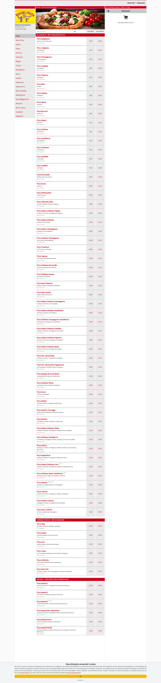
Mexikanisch (20, 95)
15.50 (100, 526)
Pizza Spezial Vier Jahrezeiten (48, 610)
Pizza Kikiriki (41, 401)
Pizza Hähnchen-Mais (45, 202)
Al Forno (19, 53)
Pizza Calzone (42, 491)
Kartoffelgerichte (22, 99)
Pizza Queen (41, 533)
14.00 (100, 494)
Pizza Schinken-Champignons (48, 238)
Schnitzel (19, 57)
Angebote (19, 116)
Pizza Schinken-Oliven (45, 383)
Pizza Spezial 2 (42, 592)
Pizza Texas (41, 551)
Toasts (18, 65)
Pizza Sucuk (41, 184)
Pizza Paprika (42, 93)
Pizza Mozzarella (43, 174)
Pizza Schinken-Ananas (45, 274)
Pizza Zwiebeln (42, 66)
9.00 (90, 41)
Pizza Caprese (42, 256)
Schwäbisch (20, 70)
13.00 (91, 585)
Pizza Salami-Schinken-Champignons (51, 301)
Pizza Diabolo (42, 482)
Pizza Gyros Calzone (44, 509)
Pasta (18, 48)
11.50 (100, 186)
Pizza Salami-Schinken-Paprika (48, 211)
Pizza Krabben (42, 165)
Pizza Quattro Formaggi (46, 410)
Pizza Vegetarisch (43, 455)
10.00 (91, 186)
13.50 (91, 526)
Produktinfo (40, 43)
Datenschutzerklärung (74, 673)
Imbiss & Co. (20, 86)
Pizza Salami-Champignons (47, 229)
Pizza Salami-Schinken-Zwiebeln (49, 328)
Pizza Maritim (42, 419)
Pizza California (43, 560)
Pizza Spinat (41, 102)
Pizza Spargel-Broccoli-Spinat (48, 374)
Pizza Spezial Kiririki (44, 628)
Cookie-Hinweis (24, 673)
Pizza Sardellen (42, 156)
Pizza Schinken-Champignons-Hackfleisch (53, 319)
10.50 (100, 41)
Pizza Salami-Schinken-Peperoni (49, 337)
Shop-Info (131, 3)
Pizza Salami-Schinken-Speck (48, 347)
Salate (18, 44)
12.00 (91, 494)
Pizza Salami (41, 120)
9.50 (90, 123)
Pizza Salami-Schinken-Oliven (48, 428)
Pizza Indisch (42, 445)
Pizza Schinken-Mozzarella (47, 265)
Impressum (141, 3)
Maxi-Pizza (20, 40)
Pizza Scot (41, 542)
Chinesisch (20, 82)
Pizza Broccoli (42, 111)
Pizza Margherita (43, 39)
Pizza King (41, 524)
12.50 (100, 412)
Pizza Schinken (42, 129)
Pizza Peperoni (42, 75)
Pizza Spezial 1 (42, 583)
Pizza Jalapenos (43, 48)
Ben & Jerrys (20, 107)
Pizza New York (43, 569)
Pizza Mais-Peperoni (44, 283)
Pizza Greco (41, 392)
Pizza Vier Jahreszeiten (45, 356)
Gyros (18, 74)
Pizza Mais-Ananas (44, 292)
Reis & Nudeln (21, 91)
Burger (18, 61)
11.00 (100, 123)
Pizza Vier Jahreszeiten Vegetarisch (50, 365)
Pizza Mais (41, 84)
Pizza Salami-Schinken (45, 220)
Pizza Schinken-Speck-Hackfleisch (50, 473)
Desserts (19, 103)
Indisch (18, 78)
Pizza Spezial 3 (42, 601)
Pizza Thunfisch (43, 147)
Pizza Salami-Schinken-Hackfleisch (50, 310)
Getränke (19, 112)
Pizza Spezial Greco (44, 619)
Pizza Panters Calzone (45, 500)
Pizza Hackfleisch (43, 138)
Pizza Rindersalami (44, 193)
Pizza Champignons (44, 57)
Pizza (18, 36)
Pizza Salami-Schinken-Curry (47, 464)
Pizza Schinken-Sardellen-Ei (47, 437)
